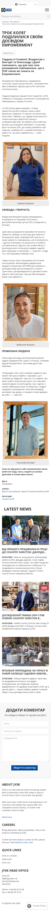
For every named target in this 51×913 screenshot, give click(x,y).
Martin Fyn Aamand (11, 491)
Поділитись (8, 53)
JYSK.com (6, 862)
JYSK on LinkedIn (9, 855)
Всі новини (14, 21)
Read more (7, 817)
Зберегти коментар (24, 767)
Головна (5, 21)
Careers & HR (8, 499)
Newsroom (7, 859)
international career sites (21, 842)
